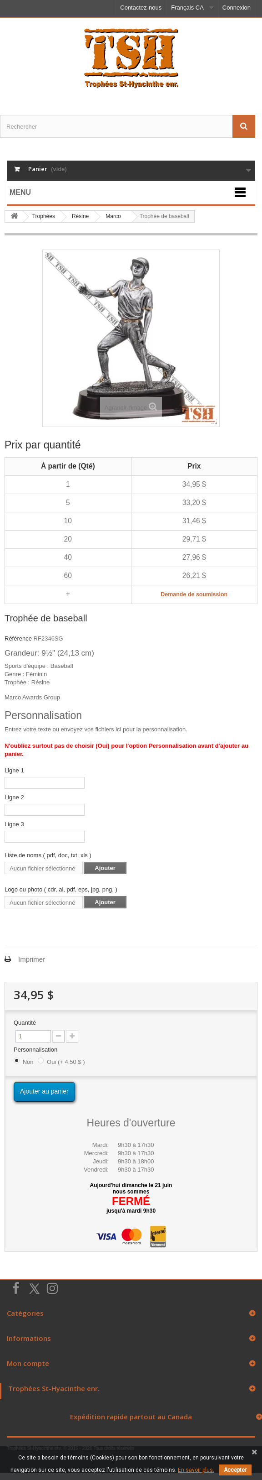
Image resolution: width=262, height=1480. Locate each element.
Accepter (235, 1470)
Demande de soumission (194, 594)
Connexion (236, 7)
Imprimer (31, 959)
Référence (18, 638)
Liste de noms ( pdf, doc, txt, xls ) (48, 855)
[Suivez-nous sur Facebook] (16, 1287)
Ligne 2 (14, 797)
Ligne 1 (14, 770)
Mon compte (28, 1363)
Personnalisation (36, 1049)
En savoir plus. (196, 1470)
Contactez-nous (140, 7)
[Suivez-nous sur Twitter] (34, 1288)
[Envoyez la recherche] (243, 126)
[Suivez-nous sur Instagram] (52, 1287)
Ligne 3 (14, 824)
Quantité (25, 1022)
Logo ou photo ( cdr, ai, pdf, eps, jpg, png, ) (61, 889)
